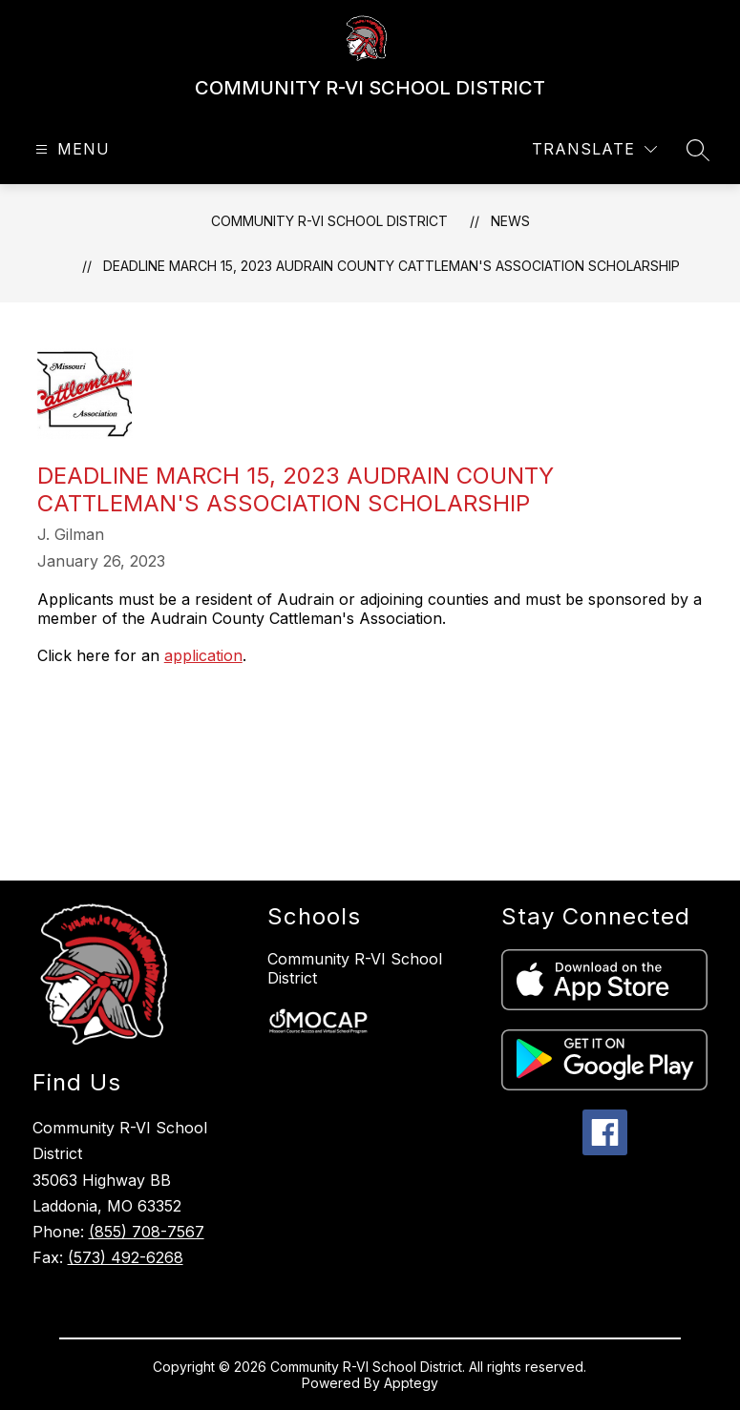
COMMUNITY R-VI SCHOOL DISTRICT (329, 221)
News (510, 221)
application (203, 655)
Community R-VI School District (354, 968)
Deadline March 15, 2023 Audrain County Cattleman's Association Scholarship (391, 266)
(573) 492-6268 (125, 1257)
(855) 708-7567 (146, 1231)
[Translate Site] (594, 149)
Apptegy (411, 1383)
